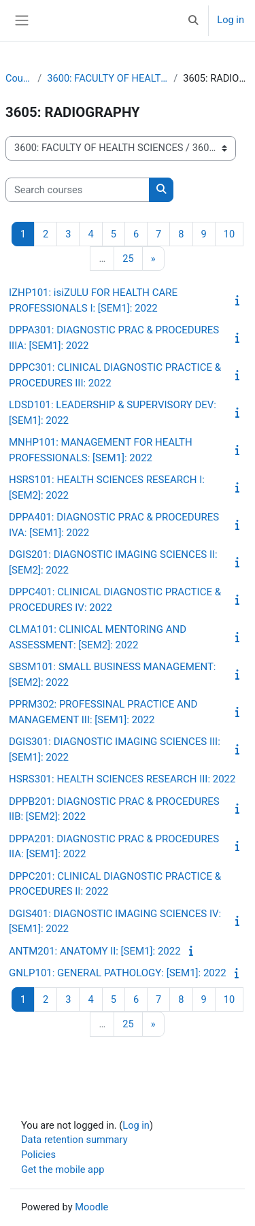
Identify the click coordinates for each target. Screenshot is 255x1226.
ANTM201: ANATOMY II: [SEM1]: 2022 (95, 951)
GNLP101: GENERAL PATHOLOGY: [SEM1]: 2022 (117, 973)
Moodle (91, 1207)
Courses (18, 78)
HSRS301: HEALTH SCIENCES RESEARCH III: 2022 (122, 779)
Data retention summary (74, 1139)
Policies (38, 1154)
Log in (230, 20)
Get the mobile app (62, 1169)
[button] (193, 20)
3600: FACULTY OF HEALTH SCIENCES (107, 78)
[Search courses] (77, 190)
